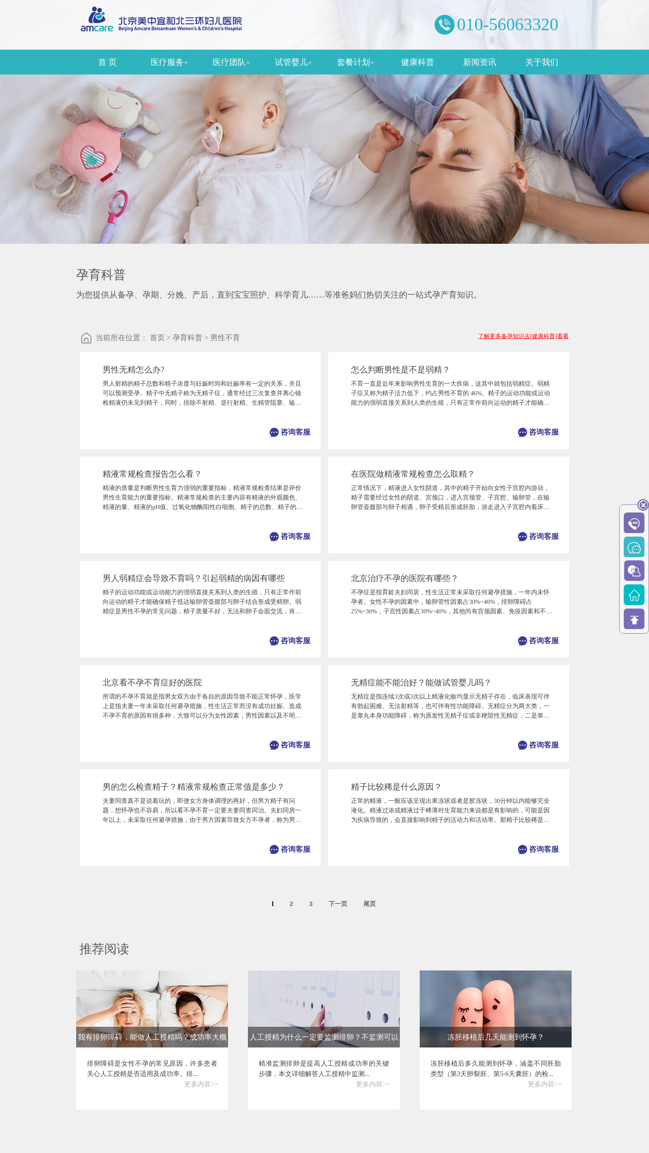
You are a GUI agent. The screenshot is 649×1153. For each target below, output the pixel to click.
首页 (157, 338)
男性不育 (225, 338)
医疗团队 (231, 62)
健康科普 (417, 62)
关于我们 (541, 62)
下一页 (338, 903)
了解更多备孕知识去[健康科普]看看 (523, 336)
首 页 (107, 62)
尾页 (369, 903)
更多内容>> (201, 1084)
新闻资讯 (479, 62)
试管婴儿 (293, 62)
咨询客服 (295, 432)
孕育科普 (187, 338)
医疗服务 (169, 62)
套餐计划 (355, 62)
